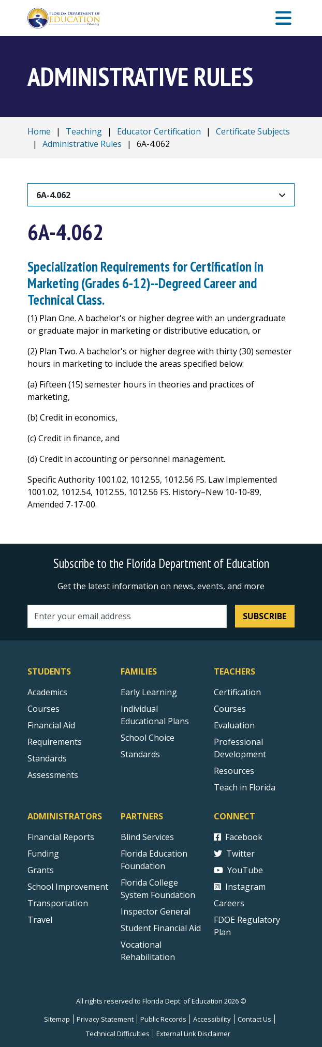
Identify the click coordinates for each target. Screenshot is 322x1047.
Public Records (163, 1019)
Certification (237, 692)
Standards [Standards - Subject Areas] (47, 758)
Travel (39, 919)
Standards (140, 754)
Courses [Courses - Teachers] (230, 708)
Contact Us (254, 1019)
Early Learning (149, 692)
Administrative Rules (82, 143)
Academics (47, 692)
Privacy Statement (105, 1019)
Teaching (84, 131)
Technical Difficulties (118, 1033)
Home (39, 131)
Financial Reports (60, 837)
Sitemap (57, 1019)
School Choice (147, 737)
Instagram (240, 886)
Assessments (52, 775)
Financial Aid (51, 725)
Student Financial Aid (161, 928)
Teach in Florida (244, 787)
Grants (40, 870)
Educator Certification (159, 131)
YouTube (238, 870)
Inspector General (156, 911)
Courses (43, 708)
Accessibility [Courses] (212, 1019)
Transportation (57, 903)
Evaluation (234, 725)
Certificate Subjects (253, 131)
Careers (229, 903)
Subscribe (264, 616)
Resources (234, 770)
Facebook (238, 837)
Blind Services (147, 837)
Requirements (54, 741)
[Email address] (127, 616)
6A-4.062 (53, 195)
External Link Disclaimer (193, 1033)
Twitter (234, 853)
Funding (43, 853)
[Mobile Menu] (283, 18)
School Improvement (67, 886)
